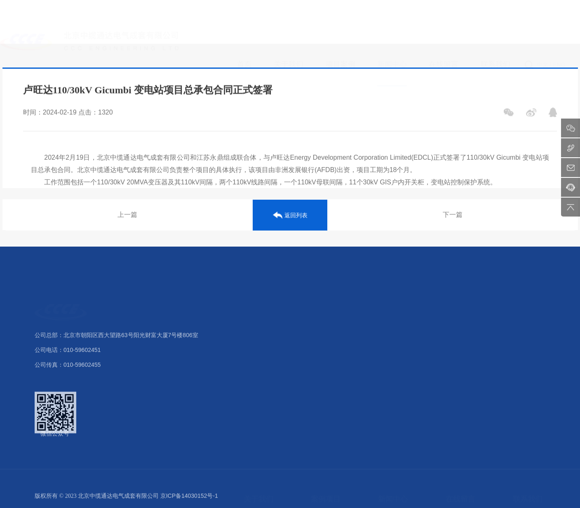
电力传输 (322, 374)
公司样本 (255, 405)
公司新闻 (389, 329)
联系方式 (524, 329)
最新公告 (389, 359)
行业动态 (389, 344)
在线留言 (460, 306)
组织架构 (255, 344)
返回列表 (290, 216)
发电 (316, 329)
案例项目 (325, 306)
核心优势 (255, 374)
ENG (559, 24)
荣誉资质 (255, 359)
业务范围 (255, 390)
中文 (542, 24)
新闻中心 (393, 306)
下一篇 (453, 215)
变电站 (319, 344)
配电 (316, 359)
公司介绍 (255, 329)
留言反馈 (457, 329)
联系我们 (527, 306)
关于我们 (258, 306)
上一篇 (127, 215)
